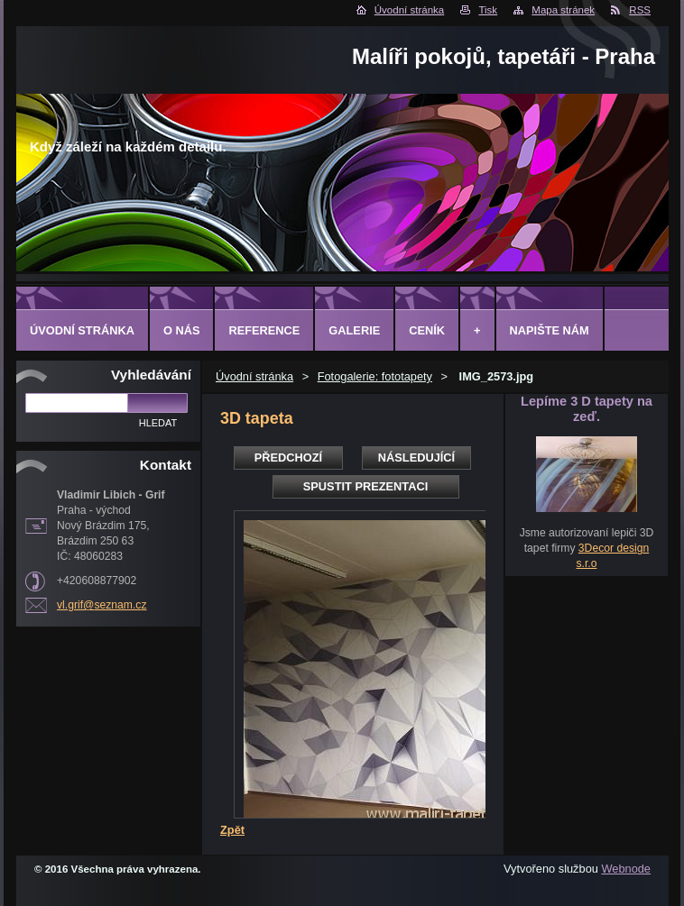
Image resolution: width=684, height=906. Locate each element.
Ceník (427, 330)
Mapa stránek (563, 10)
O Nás (181, 330)
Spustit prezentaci (365, 486)
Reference (264, 330)
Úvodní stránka (409, 10)
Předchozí (288, 457)
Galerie (354, 330)
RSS (640, 10)
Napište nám (549, 330)
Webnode (626, 868)
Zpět (232, 830)
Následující (416, 457)
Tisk (487, 10)
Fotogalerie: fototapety (375, 376)
